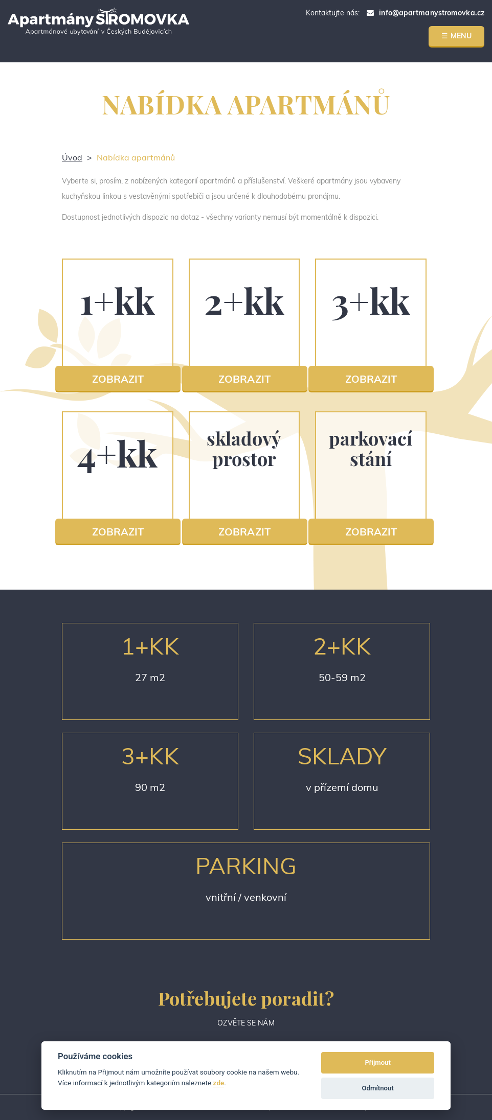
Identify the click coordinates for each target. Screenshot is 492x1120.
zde (219, 1083)
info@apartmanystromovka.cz (431, 12)
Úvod (72, 157)
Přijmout (377, 1062)
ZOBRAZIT (118, 378)
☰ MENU (456, 35)
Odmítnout (378, 1088)
